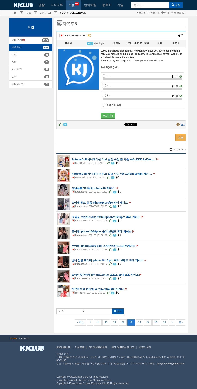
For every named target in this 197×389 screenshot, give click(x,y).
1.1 (106, 76)
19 (106, 322)
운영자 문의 (145, 347)
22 (131, 322)
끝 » (181, 322)
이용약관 (79, 347)
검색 (176, 5)
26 (164, 322)
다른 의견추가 (112, 105)
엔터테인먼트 (19, 84)
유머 (14, 62)
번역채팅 (90, 5)
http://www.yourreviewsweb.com (146, 60)
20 (114, 322)
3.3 (106, 95)
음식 (14, 76)
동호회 (106, 5)
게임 (120, 5)
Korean (14, 338)
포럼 (74, 4)
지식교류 (57, 5)
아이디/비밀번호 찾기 (173, 12)
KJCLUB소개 (63, 347)
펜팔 (42, 5)
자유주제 (45, 12)
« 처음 (80, 322)
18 (98, 322)
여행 (14, 54)
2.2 (106, 85)
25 (156, 322)
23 (139, 322)
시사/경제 (17, 69)
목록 (180, 137)
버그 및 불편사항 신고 (122, 347)
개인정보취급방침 (97, 347)
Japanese (24, 338)
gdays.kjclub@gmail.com (170, 363)
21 (123, 322)
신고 (183, 124)
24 (148, 322)
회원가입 (153, 12)
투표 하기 (108, 115)
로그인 (141, 12)
